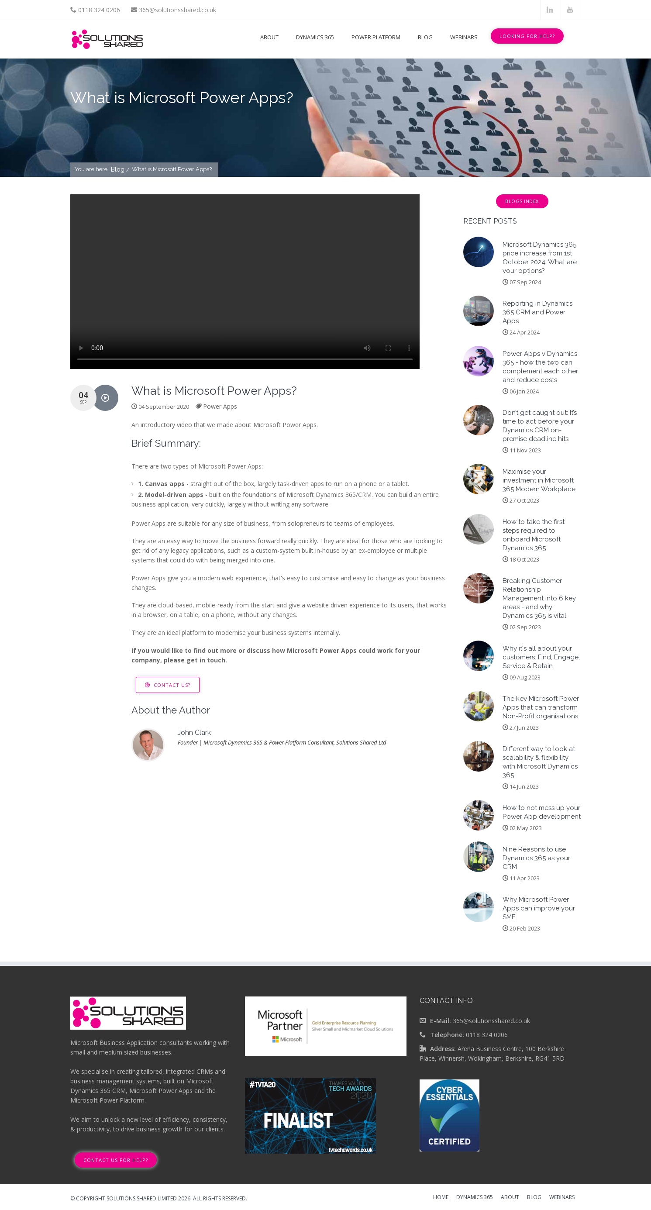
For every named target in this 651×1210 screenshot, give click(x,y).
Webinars (464, 37)
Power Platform (375, 37)
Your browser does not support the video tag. (245, 281)
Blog (425, 37)
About (269, 37)
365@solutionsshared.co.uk (177, 10)
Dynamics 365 (315, 37)
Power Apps (220, 406)
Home (440, 1198)
